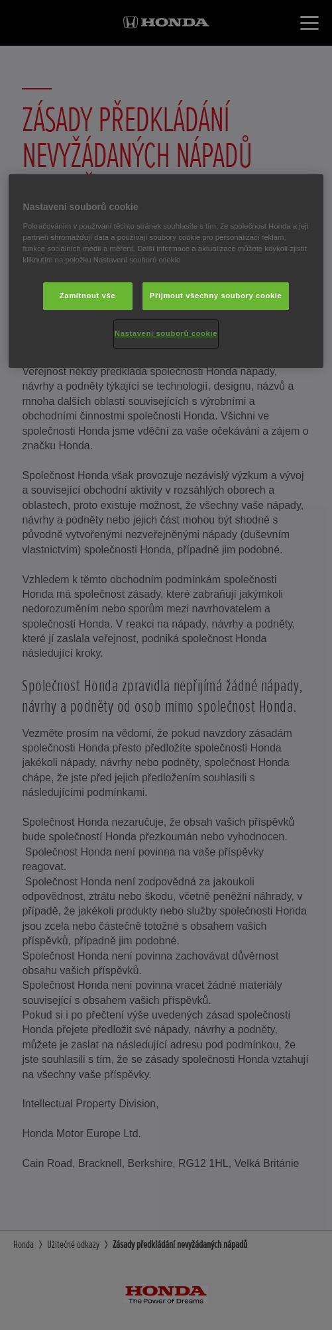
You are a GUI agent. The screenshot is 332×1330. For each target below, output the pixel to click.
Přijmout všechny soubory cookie (216, 296)
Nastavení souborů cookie (166, 333)
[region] (166, 271)
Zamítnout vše (88, 296)
